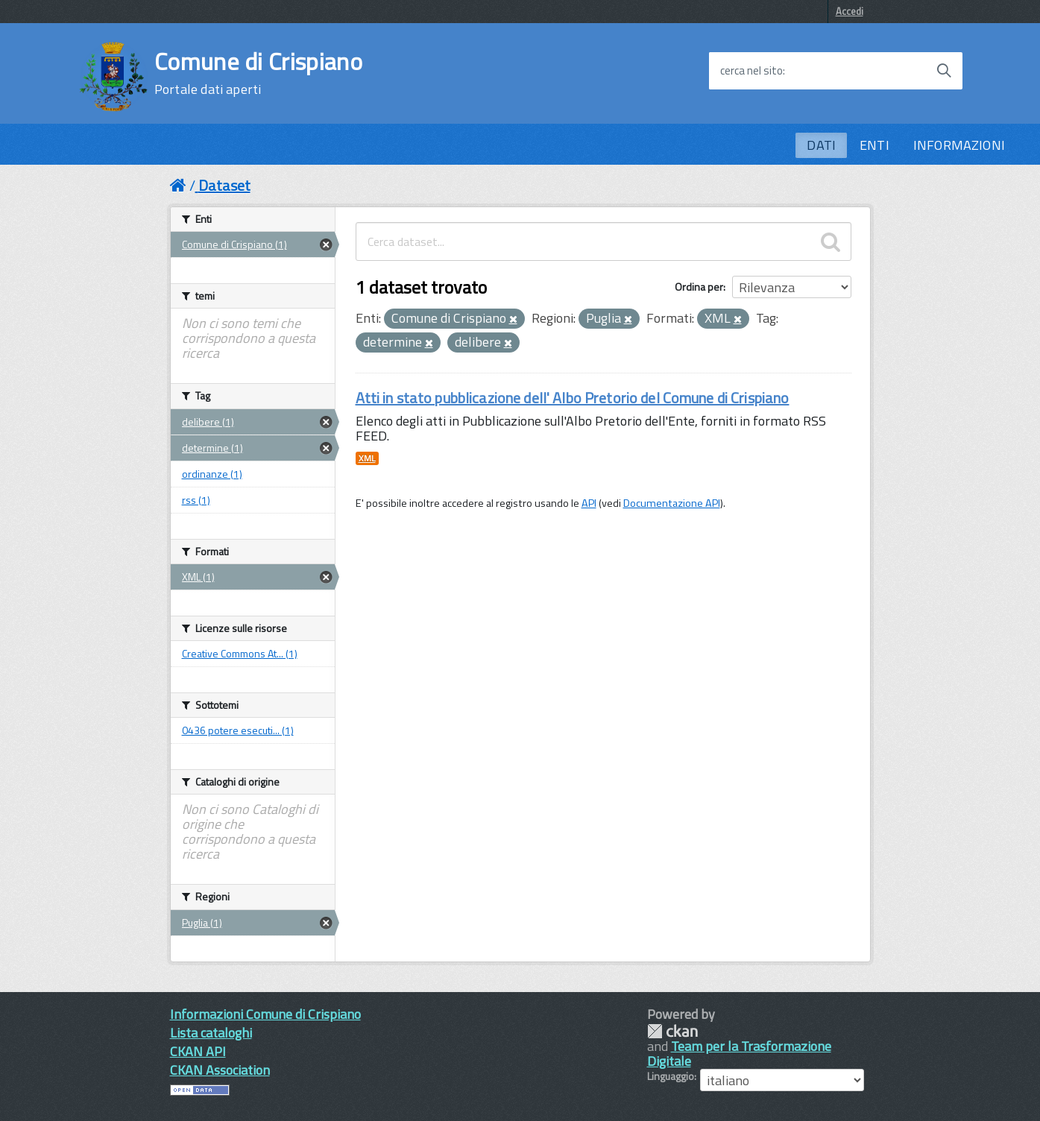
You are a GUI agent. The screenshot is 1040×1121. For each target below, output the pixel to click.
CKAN (672, 1031)
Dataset (224, 185)
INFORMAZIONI (959, 145)
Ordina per (699, 286)
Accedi (849, 11)
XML (367, 458)
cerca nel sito (751, 70)
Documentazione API (671, 503)
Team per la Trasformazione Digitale (739, 1053)
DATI (821, 145)
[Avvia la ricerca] (943, 70)
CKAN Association (220, 1070)
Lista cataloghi (211, 1033)
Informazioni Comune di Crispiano (265, 1014)
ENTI (874, 145)
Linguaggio (670, 1076)
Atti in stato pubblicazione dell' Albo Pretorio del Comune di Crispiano (573, 397)
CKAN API (198, 1051)
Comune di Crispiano (258, 73)
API (589, 503)
